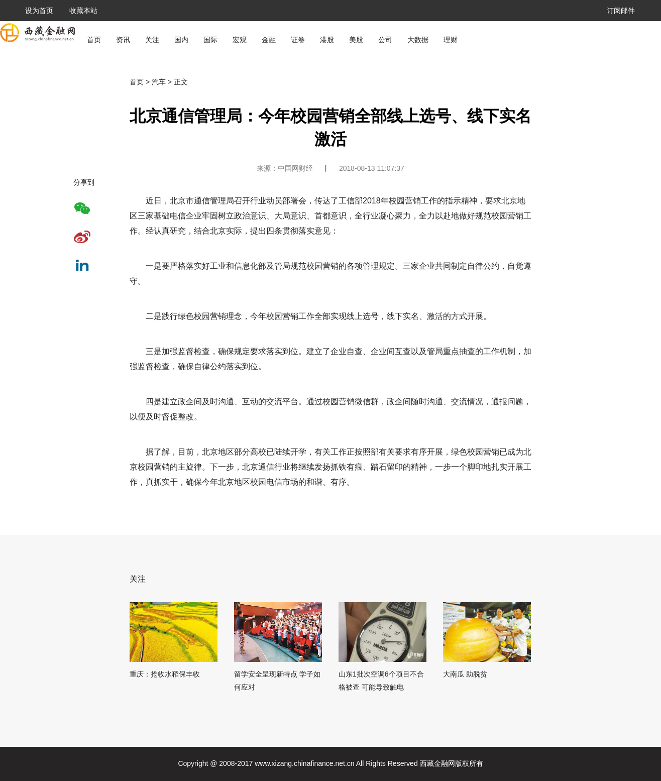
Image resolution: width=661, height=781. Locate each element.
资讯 (123, 40)
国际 (210, 40)
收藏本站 (83, 11)
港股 (327, 40)
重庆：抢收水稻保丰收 (165, 674)
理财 (451, 40)
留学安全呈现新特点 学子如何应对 (277, 680)
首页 (94, 40)
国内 (181, 40)
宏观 (240, 40)
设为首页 (39, 11)
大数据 (417, 40)
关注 (152, 40)
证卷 (298, 40)
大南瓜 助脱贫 (465, 674)
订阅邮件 (621, 11)
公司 (385, 40)
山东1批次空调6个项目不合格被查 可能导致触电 (381, 680)
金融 (269, 40)
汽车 (159, 82)
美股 (356, 40)
